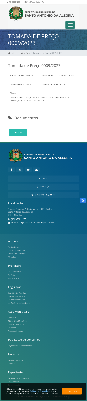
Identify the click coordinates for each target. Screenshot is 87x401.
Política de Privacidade (40, 391)
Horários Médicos (15, 360)
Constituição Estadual (17, 293)
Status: (13, 75)
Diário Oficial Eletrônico (18, 321)
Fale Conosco (13, 381)
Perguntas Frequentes (44, 195)
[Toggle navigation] (70, 25)
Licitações (24, 53)
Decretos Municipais (16, 299)
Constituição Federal (16, 296)
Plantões (12, 363)
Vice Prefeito (13, 278)
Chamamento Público (17, 324)
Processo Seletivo (15, 331)
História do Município (17, 253)
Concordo (72, 391)
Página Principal (15, 247)
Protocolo (12, 317)
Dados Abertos (14, 271)
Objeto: (13, 93)
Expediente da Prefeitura (18, 378)
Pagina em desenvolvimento (20, 345)
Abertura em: (48, 75)
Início (12, 53)
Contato (43, 178)
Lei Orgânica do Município (19, 303)
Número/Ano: (16, 84)
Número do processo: (52, 84)
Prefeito (11, 275)
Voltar (18, 132)
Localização (43, 186)
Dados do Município (16, 250)
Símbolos (12, 257)
